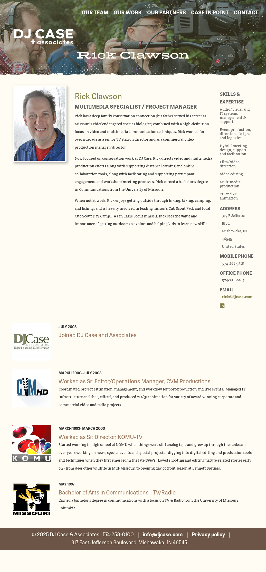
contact (246, 12)
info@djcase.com (163, 534)
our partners (166, 12)
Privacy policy (208, 534)
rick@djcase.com (237, 297)
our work (127, 12)
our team (95, 12)
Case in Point (210, 12)
